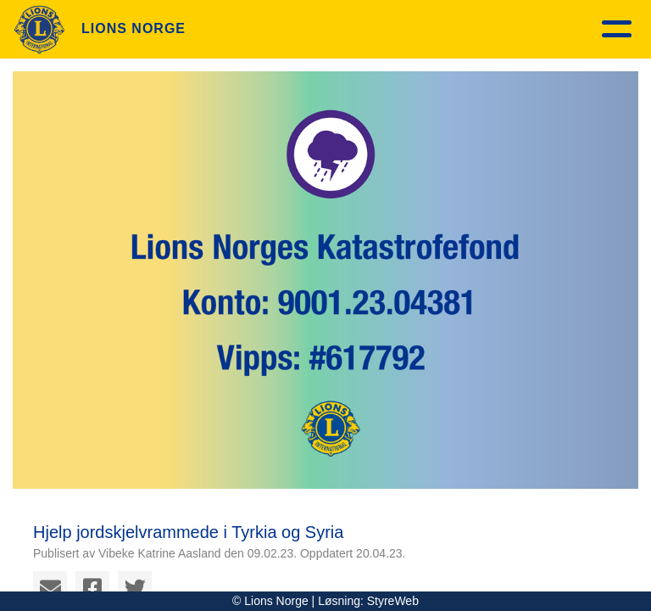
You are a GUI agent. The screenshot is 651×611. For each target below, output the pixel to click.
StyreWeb (393, 601)
